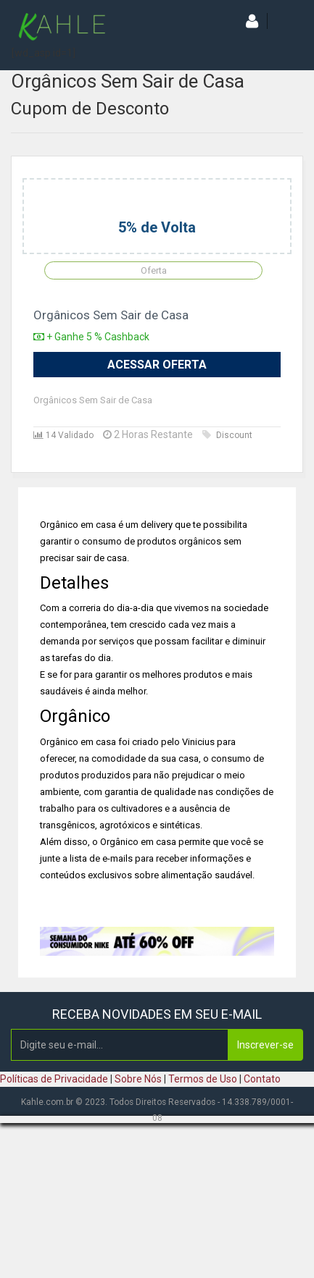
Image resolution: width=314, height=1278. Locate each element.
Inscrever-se (265, 1045)
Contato (262, 1079)
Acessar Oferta (157, 364)
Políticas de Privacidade (54, 1079)
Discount (227, 435)
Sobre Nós (138, 1079)
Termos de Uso (202, 1079)
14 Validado (63, 435)
